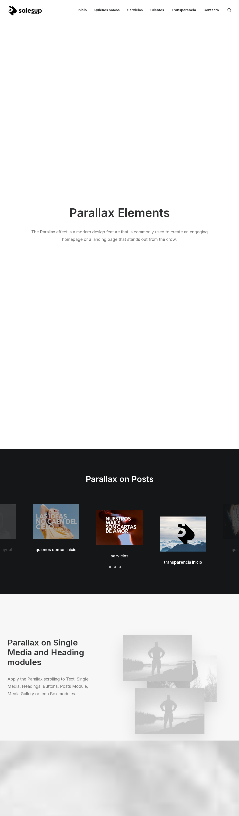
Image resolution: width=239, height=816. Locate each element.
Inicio (82, 10)
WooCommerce (78, 744)
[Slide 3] (120, 211)
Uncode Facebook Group (207, 738)
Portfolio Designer (22, 763)
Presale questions (143, 785)
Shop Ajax (15, 744)
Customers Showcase (205, 762)
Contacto (211, 10)
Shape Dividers (78, 781)
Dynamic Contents (80, 769)
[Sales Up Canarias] (25, 10)
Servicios (135, 10)
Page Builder (76, 738)
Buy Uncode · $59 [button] (207, 683)
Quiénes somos (107, 10)
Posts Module (77, 757)
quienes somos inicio (56, 183)
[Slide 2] (115, 211)
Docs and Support (143, 738)
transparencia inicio (183, 157)
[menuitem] (82, 10)
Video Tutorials (141, 762)
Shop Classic (17, 738)
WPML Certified (79, 787)
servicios (120, 170)
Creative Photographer (25, 757)
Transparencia (184, 10)
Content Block (77, 763)
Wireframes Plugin (80, 750)
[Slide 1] (110, 211)
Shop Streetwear (20, 769)
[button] (229, 10)
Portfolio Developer (23, 775)
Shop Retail (16, 750)
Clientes (157, 10)
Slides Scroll (75, 775)
